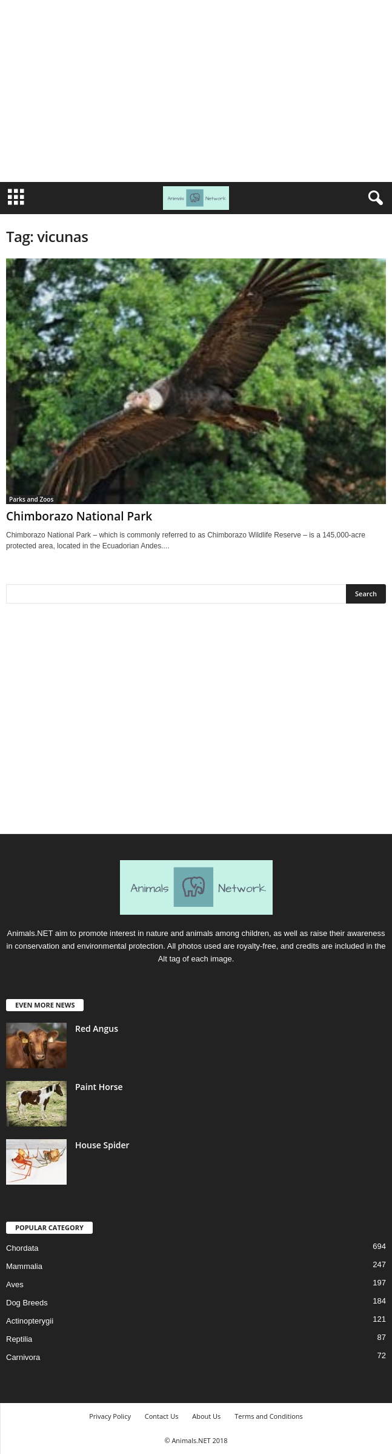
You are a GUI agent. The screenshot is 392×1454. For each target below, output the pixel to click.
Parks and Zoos (31, 499)
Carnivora (23, 1357)
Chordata (22, 1248)
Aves (15, 1284)
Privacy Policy (110, 1416)
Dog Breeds (27, 1302)
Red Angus (96, 1028)
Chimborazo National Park (79, 516)
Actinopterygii (29, 1320)
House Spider (102, 1145)
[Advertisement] (196, 91)
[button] (373, 198)
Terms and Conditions (268, 1416)
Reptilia (19, 1339)
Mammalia (24, 1266)
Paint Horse (99, 1086)
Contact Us (162, 1416)
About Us (206, 1416)
